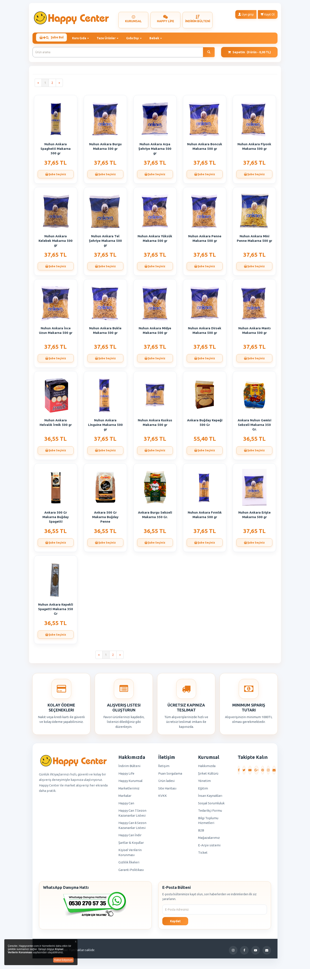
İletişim (163, 768)
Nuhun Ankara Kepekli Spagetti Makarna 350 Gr (55, 611)
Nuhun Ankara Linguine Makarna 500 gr (105, 426)
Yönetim (204, 783)
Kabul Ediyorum (63, 959)
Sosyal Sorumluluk (211, 805)
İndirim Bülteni (129, 768)
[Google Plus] (256, 772)
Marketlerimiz (129, 790)
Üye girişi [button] (246, 14)
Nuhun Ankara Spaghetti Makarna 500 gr (55, 150)
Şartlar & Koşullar (131, 844)
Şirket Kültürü (208, 775)
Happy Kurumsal (130, 783)
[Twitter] (244, 772)
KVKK (162, 797)
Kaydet (175, 923)
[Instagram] (268, 772)
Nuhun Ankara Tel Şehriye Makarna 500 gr (105, 242)
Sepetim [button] (249, 54)
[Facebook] (239, 772)
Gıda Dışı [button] (136, 38)
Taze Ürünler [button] (110, 38)
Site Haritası (167, 790)
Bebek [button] (158, 38)
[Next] (59, 85)
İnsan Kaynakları (210, 797)
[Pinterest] (262, 772)
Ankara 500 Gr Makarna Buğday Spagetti (55, 518)
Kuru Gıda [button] (83, 38)
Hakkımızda (206, 768)
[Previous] (38, 85)
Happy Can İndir (129, 837)
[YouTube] (250, 772)
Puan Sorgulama (170, 775)
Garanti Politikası (131, 871)
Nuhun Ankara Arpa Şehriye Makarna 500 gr (154, 150)
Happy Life (126, 775)
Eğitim (203, 790)
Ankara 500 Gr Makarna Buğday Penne (105, 518)
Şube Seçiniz (55, 176)
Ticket (203, 854)
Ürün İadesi (166, 783)
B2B (201, 832)
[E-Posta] (274, 772)
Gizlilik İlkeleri (128, 864)
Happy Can (126, 805)
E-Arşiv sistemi (209, 847)
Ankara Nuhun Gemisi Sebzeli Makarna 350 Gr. (254, 426)
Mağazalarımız (209, 839)
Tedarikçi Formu (210, 812)
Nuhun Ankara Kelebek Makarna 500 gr (56, 242)
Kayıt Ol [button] (268, 14)
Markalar (124, 797)
